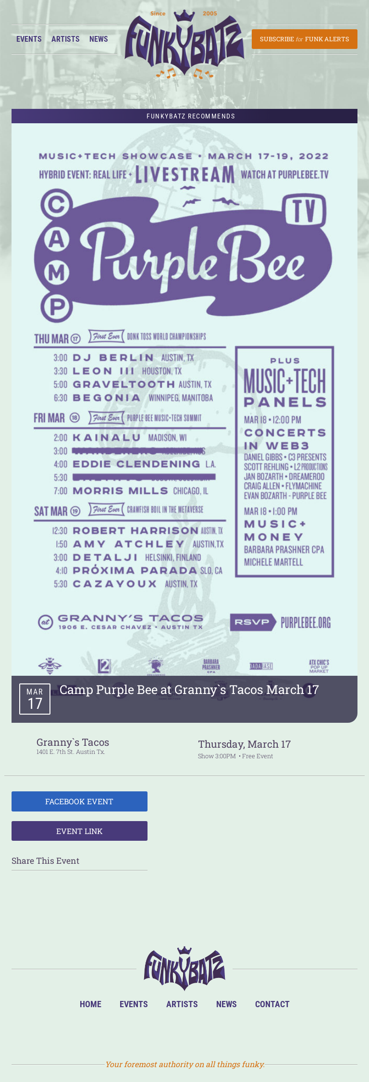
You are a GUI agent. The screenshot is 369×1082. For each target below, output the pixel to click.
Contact (272, 1004)
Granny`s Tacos (73, 742)
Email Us (232, 1032)
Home (90, 1004)
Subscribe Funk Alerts (304, 39)
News (98, 39)
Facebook (169, 1032)
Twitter (200, 1032)
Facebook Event (79, 801)
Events (29, 39)
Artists (65, 39)
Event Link (79, 831)
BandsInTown (138, 1032)
